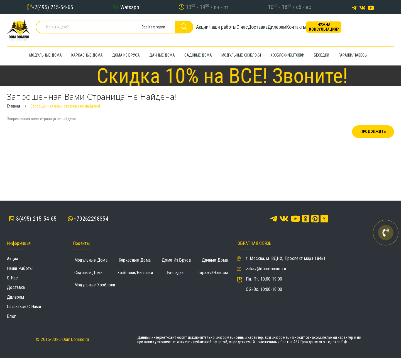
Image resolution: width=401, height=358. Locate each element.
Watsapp (129, 7)
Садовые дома (88, 272)
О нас (249, 29)
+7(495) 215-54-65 (52, 7)
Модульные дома (90, 260)
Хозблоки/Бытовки (135, 272)
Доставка (274, 29)
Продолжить (373, 131)
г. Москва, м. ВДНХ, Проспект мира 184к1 (286, 258)
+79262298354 (91, 218)
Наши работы (220, 29)
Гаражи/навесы (213, 272)
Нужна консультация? (369, 29)
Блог (11, 316)
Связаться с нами (24, 306)
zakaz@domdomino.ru (266, 268)
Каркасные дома (135, 260)
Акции (190, 29)
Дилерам (303, 29)
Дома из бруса (176, 260)
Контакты (332, 29)
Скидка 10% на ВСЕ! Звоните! (236, 76)
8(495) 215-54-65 (33, 219)
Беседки (175, 272)
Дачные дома (215, 260)
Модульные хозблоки (94, 285)
